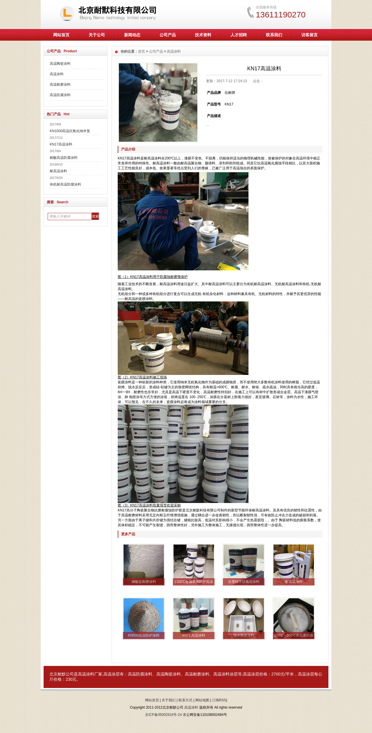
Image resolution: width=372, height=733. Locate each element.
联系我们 (274, 35)
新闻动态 (132, 35)
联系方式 (185, 700)
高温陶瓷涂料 (60, 64)
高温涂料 (57, 74)
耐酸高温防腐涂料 (64, 158)
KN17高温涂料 (61, 144)
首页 (141, 51)
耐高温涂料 (58, 171)
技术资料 (203, 35)
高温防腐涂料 (60, 95)
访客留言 (309, 35)
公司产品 (168, 35)
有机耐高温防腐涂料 (65, 184)
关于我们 (169, 700)
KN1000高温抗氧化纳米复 (70, 131)
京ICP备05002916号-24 (163, 715)
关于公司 (97, 35)
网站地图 (202, 700)
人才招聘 (238, 35)
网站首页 (61, 35)
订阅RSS (219, 700)
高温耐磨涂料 (60, 84)
